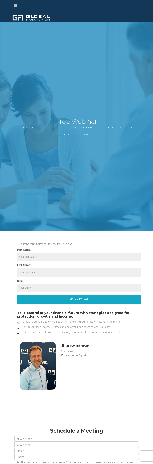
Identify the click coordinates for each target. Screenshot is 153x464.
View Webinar (79, 299)
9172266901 (70, 351)
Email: (20, 280)
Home (68, 134)
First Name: (24, 249)
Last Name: (24, 265)
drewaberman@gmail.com (77, 355)
